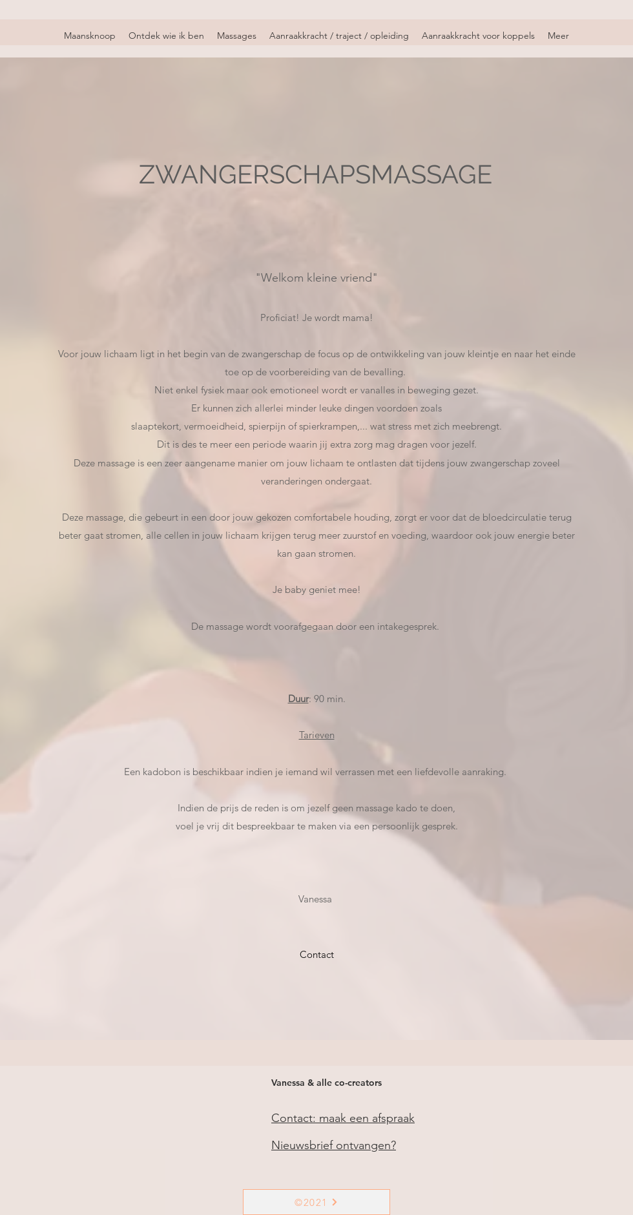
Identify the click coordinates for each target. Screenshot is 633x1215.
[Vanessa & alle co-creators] (329, 1083)
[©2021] (316, 1202)
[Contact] (317, 954)
